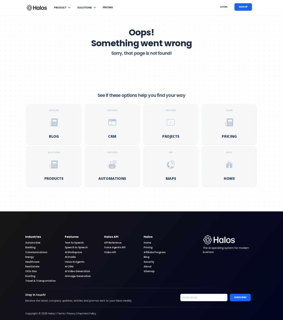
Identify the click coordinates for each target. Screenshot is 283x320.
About (148, 266)
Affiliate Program (155, 252)
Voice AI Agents (74, 262)
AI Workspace (73, 252)
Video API (110, 252)
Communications (36, 252)
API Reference (112, 242)
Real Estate (32, 266)
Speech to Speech (76, 247)
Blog (146, 257)
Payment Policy (87, 313)
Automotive (32, 242)
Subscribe (240, 297)
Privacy (71, 313)
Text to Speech (74, 242)
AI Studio (70, 257)
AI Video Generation (77, 271)
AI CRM (69, 266)
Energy (29, 257)
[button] (63, 7)
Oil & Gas (31, 271)
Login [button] (223, 6)
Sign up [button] (243, 6)
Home (147, 242)
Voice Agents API (114, 247)
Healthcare (32, 262)
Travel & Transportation (40, 281)
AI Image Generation (78, 276)
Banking (30, 247)
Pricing (148, 247)
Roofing (30, 276)
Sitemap (149, 271)
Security (149, 262)
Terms (61, 313)
